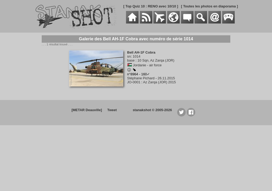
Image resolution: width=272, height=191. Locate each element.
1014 (136, 56)
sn (129, 56)
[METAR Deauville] (86, 110)
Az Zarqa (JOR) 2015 (159, 82)
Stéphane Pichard (141, 78)
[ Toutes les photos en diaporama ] (209, 6)
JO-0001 (134, 82)
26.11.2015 (166, 78)
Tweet (112, 110)
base (131, 60)
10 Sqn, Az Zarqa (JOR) (156, 60)
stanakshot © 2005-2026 (152, 110)
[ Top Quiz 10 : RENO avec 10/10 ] (150, 6)
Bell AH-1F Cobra (141, 52)
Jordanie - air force (147, 65)
